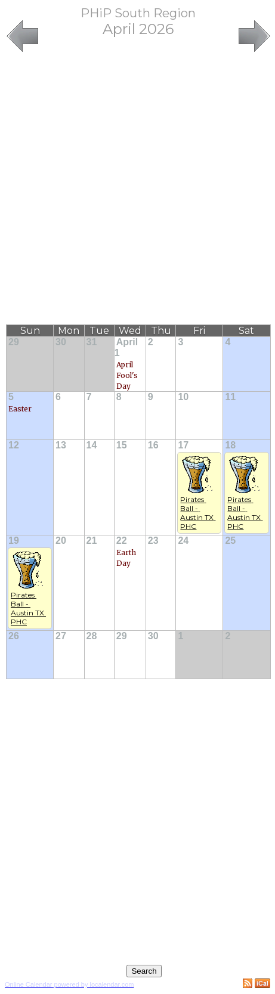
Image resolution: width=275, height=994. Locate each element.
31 (91, 342)
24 (183, 540)
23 (153, 540)
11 (230, 397)
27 (60, 636)
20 (60, 540)
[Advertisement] (135, 189)
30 (60, 342)
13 (60, 445)
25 (230, 540)
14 (91, 445)
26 (13, 636)
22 (121, 540)
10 (183, 397)
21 (91, 540)
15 (121, 445)
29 (13, 342)
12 (13, 445)
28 (91, 636)
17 (183, 445)
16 (153, 445)
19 (13, 540)
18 (230, 445)
